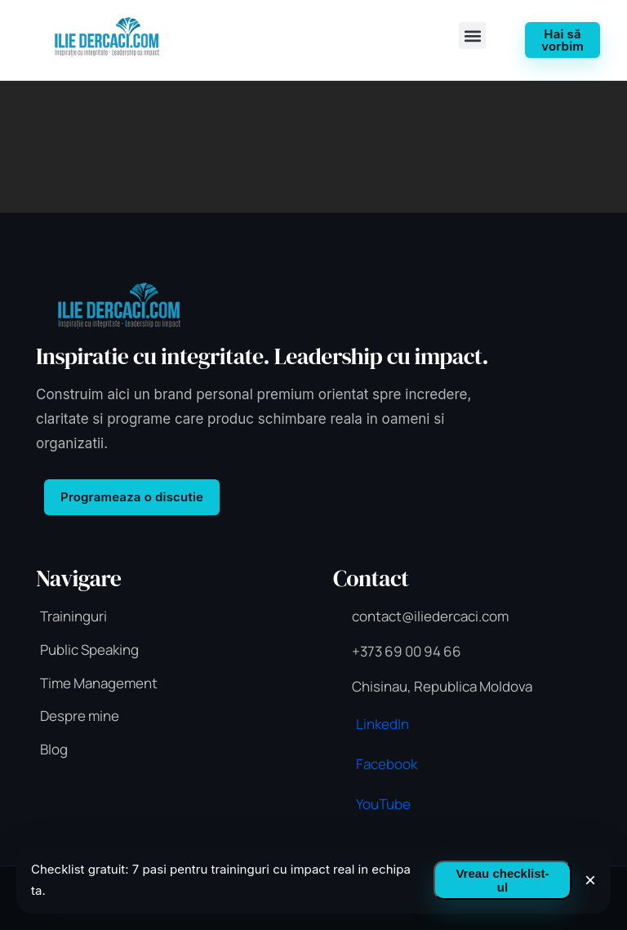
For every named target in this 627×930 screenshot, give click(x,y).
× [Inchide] (590, 880)
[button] (472, 35)
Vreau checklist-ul (502, 880)
